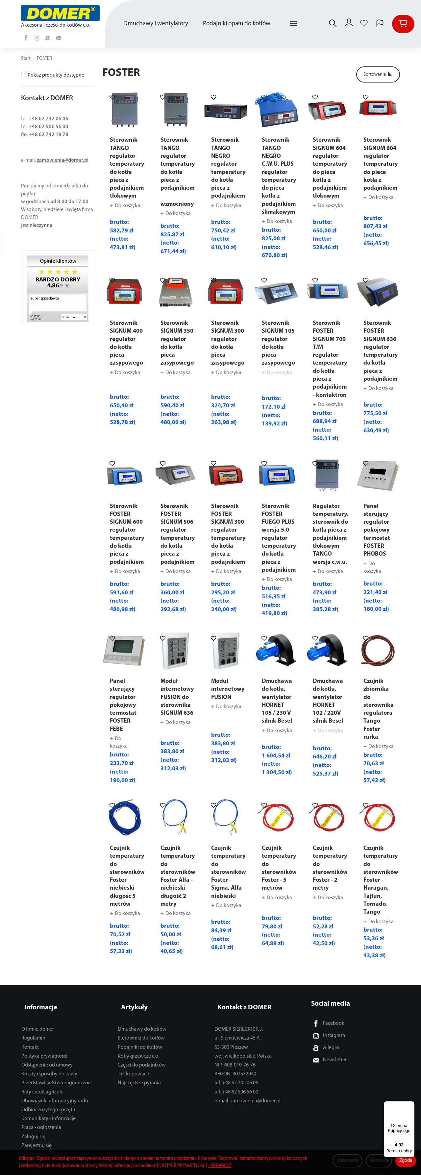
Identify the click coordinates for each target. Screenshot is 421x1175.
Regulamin (33, 1031)
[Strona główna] (61, 13)
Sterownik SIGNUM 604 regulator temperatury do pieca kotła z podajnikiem (380, 164)
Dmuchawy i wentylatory (155, 24)
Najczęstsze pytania (139, 1075)
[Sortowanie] (378, 74)
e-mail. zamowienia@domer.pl (247, 1093)
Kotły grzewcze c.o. (138, 1048)
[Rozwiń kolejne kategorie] (293, 24)
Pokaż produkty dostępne (52, 75)
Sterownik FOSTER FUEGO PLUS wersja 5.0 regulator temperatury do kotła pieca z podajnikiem (279, 538)
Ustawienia (347, 1160)
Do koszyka (127, 205)
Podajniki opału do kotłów (236, 24)
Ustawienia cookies (42, 1147)
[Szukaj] (331, 24)
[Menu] (410, 1105)
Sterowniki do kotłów (141, 1031)
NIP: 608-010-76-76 (235, 1057)
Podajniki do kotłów (140, 1040)
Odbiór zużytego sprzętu (48, 1102)
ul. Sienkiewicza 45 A (237, 1031)
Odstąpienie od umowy (47, 1057)
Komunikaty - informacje (48, 1111)
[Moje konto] (348, 24)
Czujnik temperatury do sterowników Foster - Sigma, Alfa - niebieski (228, 872)
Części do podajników (142, 1057)
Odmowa (379, 1160)
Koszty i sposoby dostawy (49, 1066)
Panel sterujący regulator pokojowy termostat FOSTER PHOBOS (376, 530)
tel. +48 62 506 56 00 (236, 1084)
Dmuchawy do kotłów (142, 1021)
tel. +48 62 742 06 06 (236, 1075)
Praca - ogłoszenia (41, 1120)
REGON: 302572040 (235, 1066)
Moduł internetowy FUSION (227, 689)
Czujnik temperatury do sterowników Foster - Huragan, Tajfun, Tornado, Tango (380, 880)
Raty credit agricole (42, 1084)
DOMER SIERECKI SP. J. (238, 1021)
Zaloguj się (33, 1129)
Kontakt (30, 1040)
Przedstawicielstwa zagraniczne (56, 1075)
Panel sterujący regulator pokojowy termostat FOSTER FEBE (123, 705)
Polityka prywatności (44, 1048)
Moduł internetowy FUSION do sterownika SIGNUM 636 (177, 697)
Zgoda (405, 1160)
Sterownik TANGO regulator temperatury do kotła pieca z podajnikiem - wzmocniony (178, 172)
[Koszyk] (403, 24)
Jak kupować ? (134, 1066)
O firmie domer (37, 1021)
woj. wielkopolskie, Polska (243, 1048)
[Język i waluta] (380, 24)
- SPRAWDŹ (219, 1165)
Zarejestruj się (36, 1138)
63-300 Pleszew (231, 1040)
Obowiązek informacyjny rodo (54, 1093)
